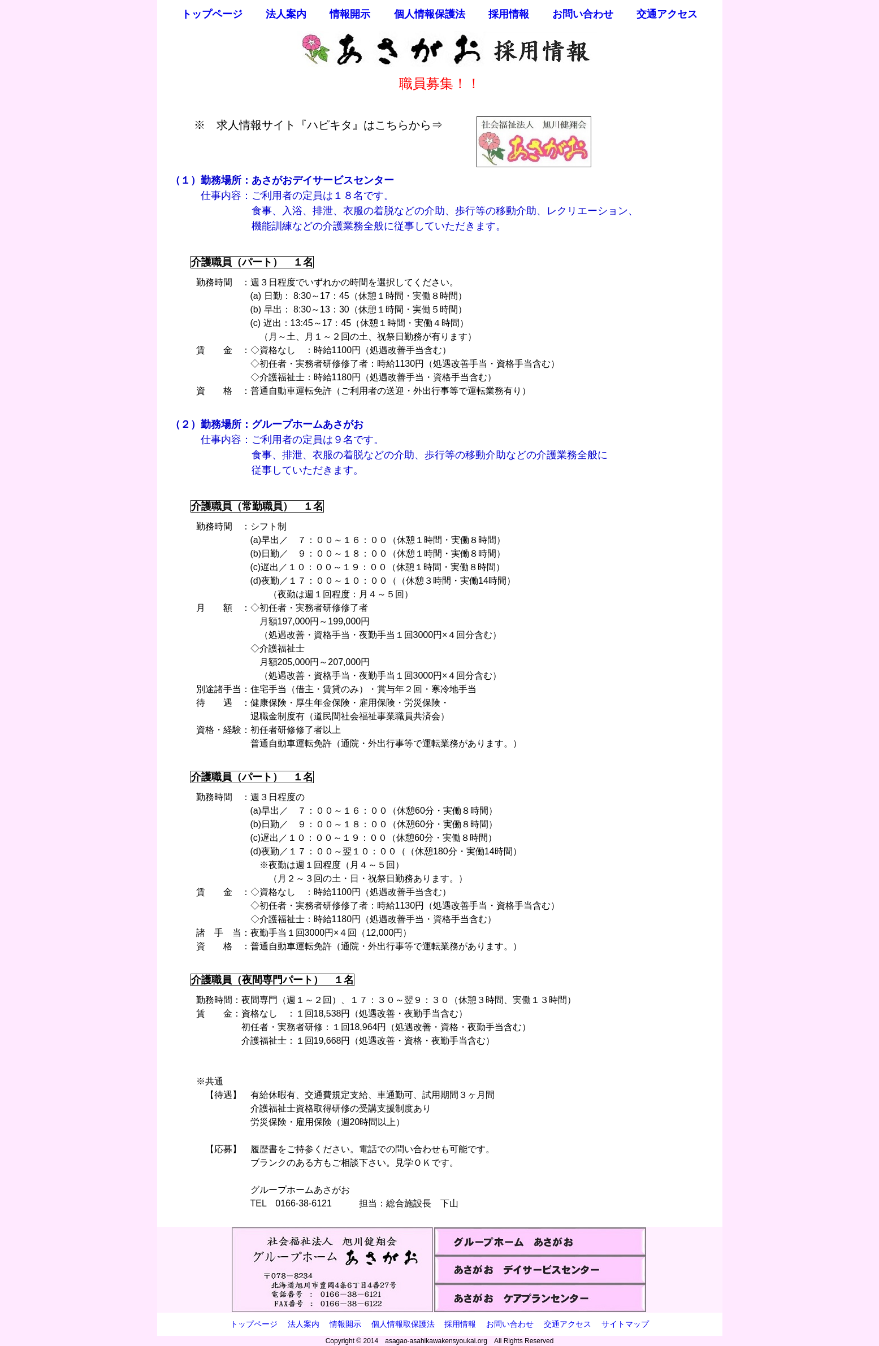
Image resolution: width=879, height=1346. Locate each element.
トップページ (212, 14)
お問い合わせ (582, 14)
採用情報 (508, 14)
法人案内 (286, 14)
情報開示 (350, 14)
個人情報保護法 (429, 14)
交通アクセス (667, 14)
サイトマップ (625, 1323)
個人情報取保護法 (403, 1323)
